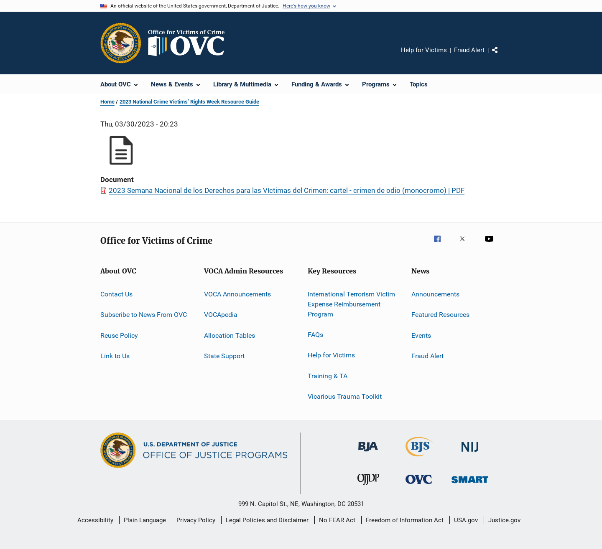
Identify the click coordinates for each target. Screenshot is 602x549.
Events (421, 335)
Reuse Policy (119, 335)
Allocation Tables (229, 335)
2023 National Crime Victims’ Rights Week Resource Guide (189, 102)
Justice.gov (504, 520)
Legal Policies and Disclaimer (267, 520)
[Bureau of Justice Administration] (368, 453)
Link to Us (115, 356)
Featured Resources (440, 315)
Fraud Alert (469, 50)
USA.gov (466, 520)
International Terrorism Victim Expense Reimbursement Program (351, 304)
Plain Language (145, 520)
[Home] (190, 43)
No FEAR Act (337, 520)
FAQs (315, 335)
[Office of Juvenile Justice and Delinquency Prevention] (368, 486)
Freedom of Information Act (405, 520)
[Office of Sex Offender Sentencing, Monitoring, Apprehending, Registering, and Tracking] (470, 484)
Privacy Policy (195, 520)
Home (107, 102)
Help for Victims (424, 50)
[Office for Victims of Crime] (419, 485)
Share (501, 56)
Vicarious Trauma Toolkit (345, 396)
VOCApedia (220, 315)
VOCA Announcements (237, 294)
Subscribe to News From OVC (143, 315)
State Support (224, 356)
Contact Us (116, 294)
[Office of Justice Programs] (120, 43)
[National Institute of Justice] (470, 453)
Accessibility (95, 520)
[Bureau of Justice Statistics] (419, 458)
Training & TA (327, 375)
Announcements (435, 294)
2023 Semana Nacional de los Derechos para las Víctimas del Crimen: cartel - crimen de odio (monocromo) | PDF (286, 190)
